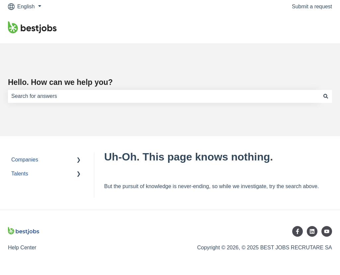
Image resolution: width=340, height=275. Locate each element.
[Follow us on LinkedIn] (312, 231)
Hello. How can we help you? (60, 82)
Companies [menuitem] (24, 159)
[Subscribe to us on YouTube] (326, 231)
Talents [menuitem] (19, 173)
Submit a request (312, 6)
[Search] (325, 96)
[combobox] (163, 96)
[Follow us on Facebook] (297, 231)
